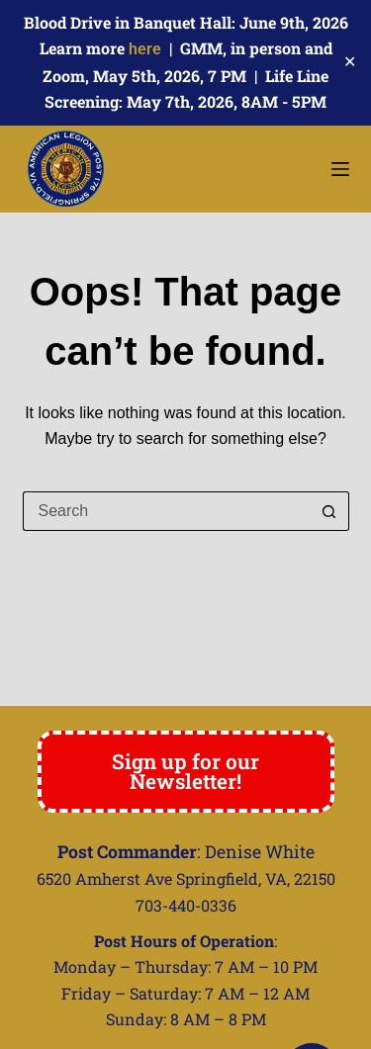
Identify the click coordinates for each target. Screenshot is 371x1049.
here (145, 49)
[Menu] (340, 169)
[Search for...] (166, 511)
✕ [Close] (349, 61)
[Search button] (329, 511)
